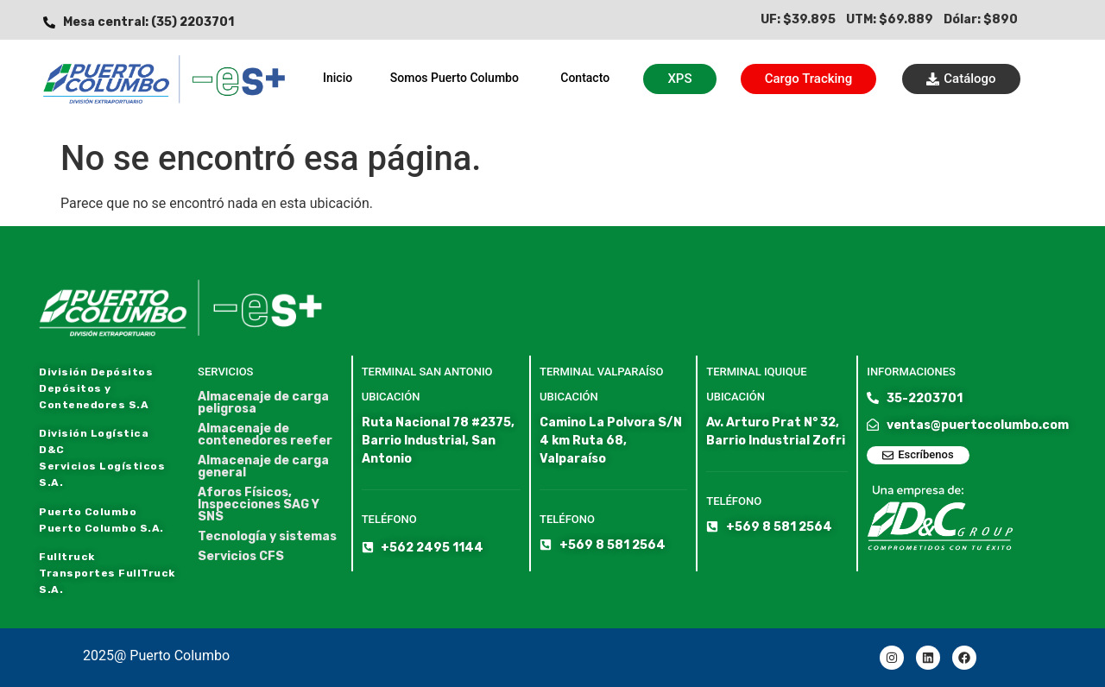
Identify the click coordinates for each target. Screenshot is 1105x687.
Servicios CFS (241, 557)
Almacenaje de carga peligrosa (263, 403)
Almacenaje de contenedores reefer (265, 435)
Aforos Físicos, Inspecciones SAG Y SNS (258, 505)
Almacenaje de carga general (263, 467)
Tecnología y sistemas (267, 537)
